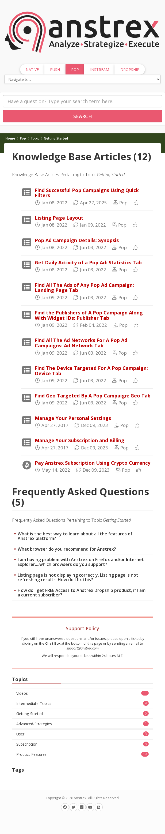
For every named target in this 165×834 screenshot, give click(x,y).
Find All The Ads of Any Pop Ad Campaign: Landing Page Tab (84, 288)
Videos (82, 693)
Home (10, 138)
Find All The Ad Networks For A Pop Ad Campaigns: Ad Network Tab (81, 343)
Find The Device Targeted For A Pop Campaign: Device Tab (91, 371)
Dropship (129, 69)
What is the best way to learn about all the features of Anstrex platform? (75, 536)
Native (32, 69)
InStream (99, 69)
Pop (23, 138)
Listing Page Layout (59, 218)
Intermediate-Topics (82, 703)
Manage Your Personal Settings (73, 418)
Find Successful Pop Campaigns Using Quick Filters (87, 193)
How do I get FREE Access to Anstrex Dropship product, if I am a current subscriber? (81, 592)
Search (82, 116)
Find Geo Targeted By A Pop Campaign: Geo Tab (93, 395)
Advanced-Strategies (82, 723)
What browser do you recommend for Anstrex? (67, 549)
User (82, 734)
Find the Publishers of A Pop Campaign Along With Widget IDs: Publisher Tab (89, 315)
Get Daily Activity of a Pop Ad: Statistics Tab (88, 262)
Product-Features (82, 754)
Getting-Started (82, 713)
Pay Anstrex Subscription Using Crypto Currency (92, 463)
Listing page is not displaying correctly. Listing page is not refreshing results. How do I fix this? (78, 577)
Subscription (82, 744)
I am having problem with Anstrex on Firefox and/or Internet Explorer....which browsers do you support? (81, 562)
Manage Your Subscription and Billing (79, 440)
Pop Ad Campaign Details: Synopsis (77, 240)
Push (55, 69)
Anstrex (80, 798)
